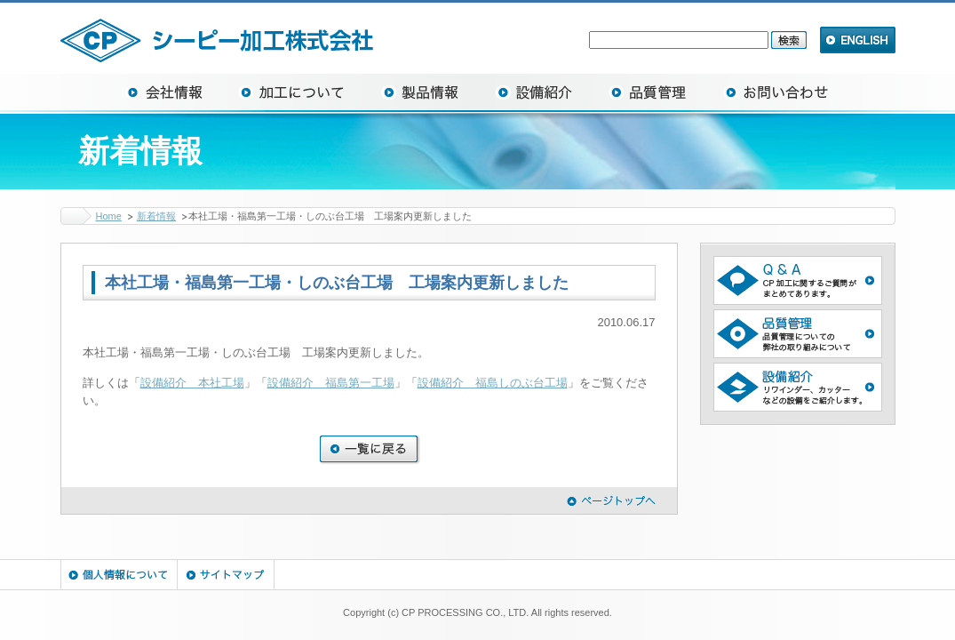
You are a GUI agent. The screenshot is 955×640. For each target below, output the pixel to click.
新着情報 (156, 216)
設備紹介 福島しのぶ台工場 (493, 382)
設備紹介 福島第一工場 (330, 382)
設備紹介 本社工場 (192, 382)
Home (109, 216)
